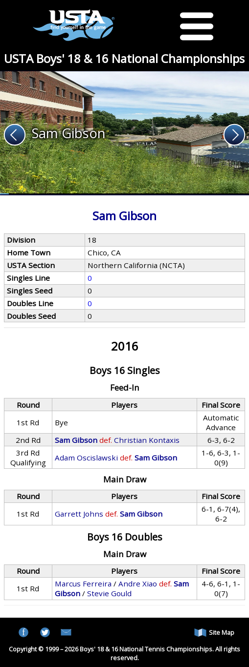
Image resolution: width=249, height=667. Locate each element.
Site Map (214, 632)
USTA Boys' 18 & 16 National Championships (124, 58)
